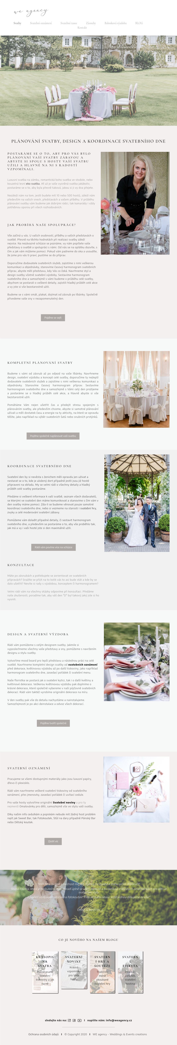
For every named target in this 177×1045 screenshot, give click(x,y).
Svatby (17, 23)
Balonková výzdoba (116, 23)
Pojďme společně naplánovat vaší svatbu (53, 435)
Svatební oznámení (41, 23)
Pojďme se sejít (52, 317)
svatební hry (88, 508)
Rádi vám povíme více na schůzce (53, 547)
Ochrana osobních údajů (43, 1034)
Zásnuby (91, 23)
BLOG (139, 23)
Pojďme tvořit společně (53, 723)
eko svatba (33, 183)
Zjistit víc (53, 841)
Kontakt (82, 27)
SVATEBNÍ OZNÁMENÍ (29, 768)
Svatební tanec (69, 23)
